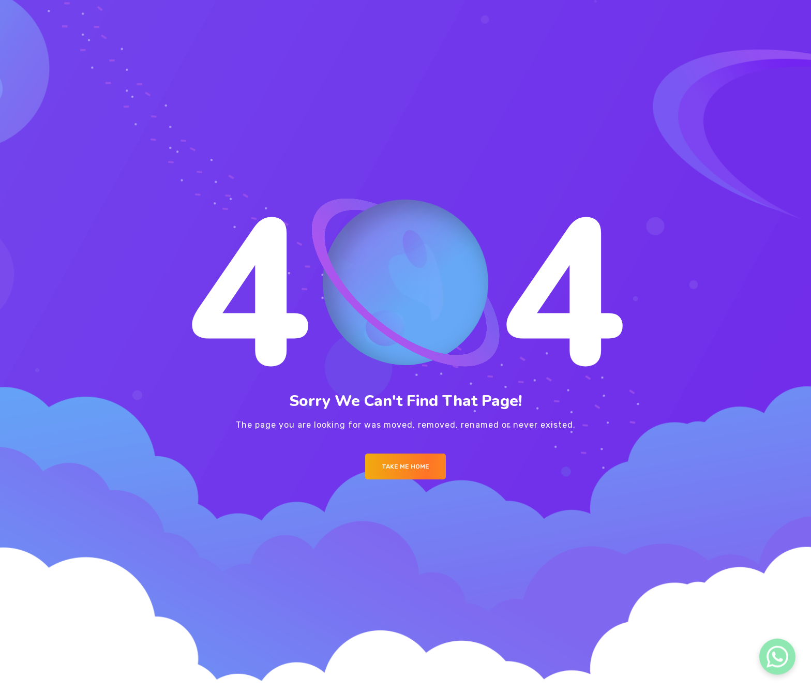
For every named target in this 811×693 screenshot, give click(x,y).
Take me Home (405, 466)
